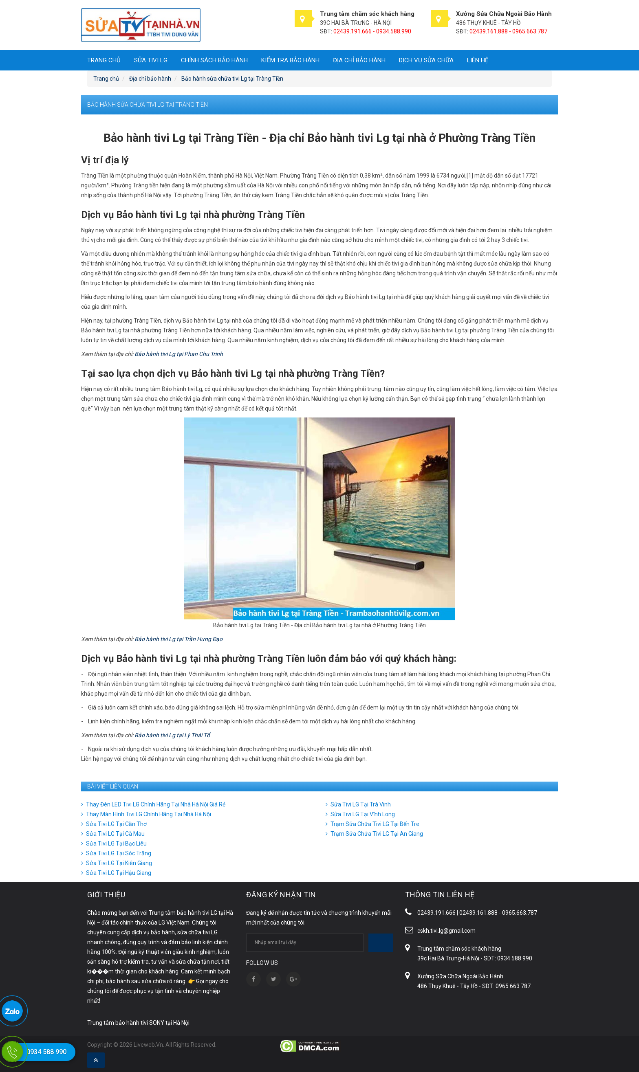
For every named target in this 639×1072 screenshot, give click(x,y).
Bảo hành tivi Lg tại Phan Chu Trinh (178, 354)
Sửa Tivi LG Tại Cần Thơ (116, 824)
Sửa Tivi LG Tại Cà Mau (115, 833)
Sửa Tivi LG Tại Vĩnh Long (363, 814)
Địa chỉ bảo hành (359, 60)
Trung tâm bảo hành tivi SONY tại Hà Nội (138, 1022)
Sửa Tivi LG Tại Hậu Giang (118, 873)
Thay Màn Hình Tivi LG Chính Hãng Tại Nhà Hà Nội (148, 814)
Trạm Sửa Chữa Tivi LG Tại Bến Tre (375, 824)
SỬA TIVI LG (150, 60)
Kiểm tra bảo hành (290, 60)
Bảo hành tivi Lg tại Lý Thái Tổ (172, 735)
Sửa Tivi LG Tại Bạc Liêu (116, 843)
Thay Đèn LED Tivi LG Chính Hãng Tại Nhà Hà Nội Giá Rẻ (155, 804)
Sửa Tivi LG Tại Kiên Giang (119, 863)
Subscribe (380, 943)
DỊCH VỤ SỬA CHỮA (426, 60)
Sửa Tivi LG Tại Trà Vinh (361, 804)
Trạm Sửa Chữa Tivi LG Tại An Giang (377, 833)
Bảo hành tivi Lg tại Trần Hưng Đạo (178, 639)
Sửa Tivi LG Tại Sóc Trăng (118, 853)
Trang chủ (104, 60)
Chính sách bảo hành (214, 60)
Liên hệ (478, 60)
